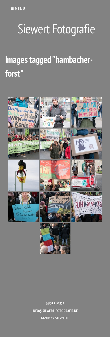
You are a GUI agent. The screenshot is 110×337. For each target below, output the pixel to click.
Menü (18, 8)
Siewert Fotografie (56, 28)
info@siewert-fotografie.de (55, 310)
